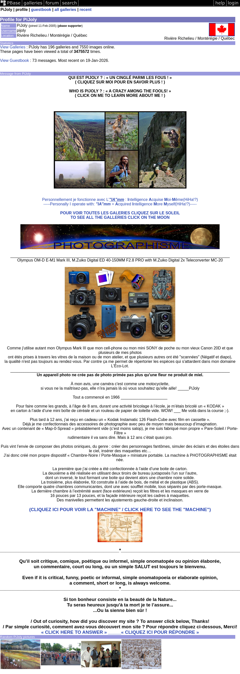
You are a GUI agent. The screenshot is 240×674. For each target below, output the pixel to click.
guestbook (41, 9)
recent (86, 9)
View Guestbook (14, 60)
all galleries (65, 9)
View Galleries (12, 47)
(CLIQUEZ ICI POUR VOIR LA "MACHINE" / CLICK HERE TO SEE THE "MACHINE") (120, 509)
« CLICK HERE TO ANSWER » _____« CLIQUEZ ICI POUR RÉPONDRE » (120, 632)
